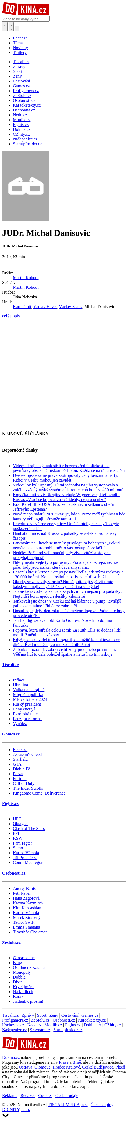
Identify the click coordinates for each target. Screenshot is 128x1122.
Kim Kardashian (27, 907)
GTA (17, 764)
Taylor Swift (23, 922)
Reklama (9, 1095)
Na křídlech (23, 991)
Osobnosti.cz (14, 873)
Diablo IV (21, 769)
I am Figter (22, 843)
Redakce (27, 1095)
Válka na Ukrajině (28, 689)
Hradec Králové (66, 1067)
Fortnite (20, 778)
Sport (42, 1015)
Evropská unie (25, 714)
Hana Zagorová (26, 898)
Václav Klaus (70, 306)
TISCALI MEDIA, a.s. (68, 1104)
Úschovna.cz (13, 1025)
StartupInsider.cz (67, 1029)
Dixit (17, 982)
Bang (17, 962)
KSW (18, 838)
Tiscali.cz (10, 664)
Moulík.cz (53, 1025)
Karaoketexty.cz (92, 1020)
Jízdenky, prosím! (28, 1001)
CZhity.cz (112, 1025)
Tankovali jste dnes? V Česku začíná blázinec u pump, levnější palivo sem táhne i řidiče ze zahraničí (67, 603)
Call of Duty (23, 783)
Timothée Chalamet (30, 932)
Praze (64, 1062)
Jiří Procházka (25, 857)
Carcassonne (24, 957)
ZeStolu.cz (40, 1020)
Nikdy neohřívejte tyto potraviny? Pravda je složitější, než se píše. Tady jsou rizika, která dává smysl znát (65, 564)
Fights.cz (10, 803)
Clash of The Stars (29, 828)
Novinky (20, 47)
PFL (16, 833)
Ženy (53, 1015)
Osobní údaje (66, 1095)
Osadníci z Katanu (29, 967)
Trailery (20, 52)
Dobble (19, 977)
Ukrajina (20, 685)
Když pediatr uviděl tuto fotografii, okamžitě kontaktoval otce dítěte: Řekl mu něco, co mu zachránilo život (66, 642)
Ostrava (25, 1067)
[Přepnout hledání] (5, 26)
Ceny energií (24, 709)
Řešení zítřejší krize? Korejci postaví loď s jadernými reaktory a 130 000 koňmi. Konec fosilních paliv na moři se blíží (68, 574)
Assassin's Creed (27, 754)
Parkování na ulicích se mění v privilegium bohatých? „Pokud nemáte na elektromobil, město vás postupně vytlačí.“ (66, 545)
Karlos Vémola (26, 852)
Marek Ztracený (27, 917)
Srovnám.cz (40, 1029)
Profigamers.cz (15, 1020)
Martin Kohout (26, 277)
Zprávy (28, 1015)
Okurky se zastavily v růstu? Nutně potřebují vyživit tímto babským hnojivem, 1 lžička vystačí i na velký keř (63, 584)
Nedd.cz (34, 1025)
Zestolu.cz (11, 942)
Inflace (19, 680)
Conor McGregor (28, 862)
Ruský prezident (27, 704)
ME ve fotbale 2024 (30, 699)
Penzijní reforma (27, 718)
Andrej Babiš (24, 888)
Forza (18, 773)
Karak (18, 996)
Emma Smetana (26, 927)
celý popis (11, 315)
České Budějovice (97, 1067)
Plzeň (120, 1067)
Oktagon (20, 823)
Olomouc (42, 1067)
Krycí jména (23, 986)
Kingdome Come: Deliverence (39, 793)
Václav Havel (45, 306)
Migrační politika (28, 694)
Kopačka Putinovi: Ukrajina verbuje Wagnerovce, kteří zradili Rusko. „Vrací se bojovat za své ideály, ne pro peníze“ (66, 497)
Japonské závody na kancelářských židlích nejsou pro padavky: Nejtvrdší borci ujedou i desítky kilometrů (67, 593)
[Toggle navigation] (11, 26)
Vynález (20, 723)
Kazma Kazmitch (28, 903)
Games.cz (11, 734)
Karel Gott (22, 306)
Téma (18, 43)
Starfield (20, 759)
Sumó (18, 848)
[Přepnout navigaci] (17, 28)
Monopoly (22, 972)
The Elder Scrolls (28, 788)
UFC (17, 819)
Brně (77, 1062)
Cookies (45, 1095)
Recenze (20, 38)
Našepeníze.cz (14, 1029)
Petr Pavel (21, 893)
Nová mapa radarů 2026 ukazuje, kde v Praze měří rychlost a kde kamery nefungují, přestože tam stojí (69, 516)
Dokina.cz (92, 1025)
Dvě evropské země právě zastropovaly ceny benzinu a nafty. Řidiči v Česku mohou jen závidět (65, 477)
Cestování (70, 1015)
